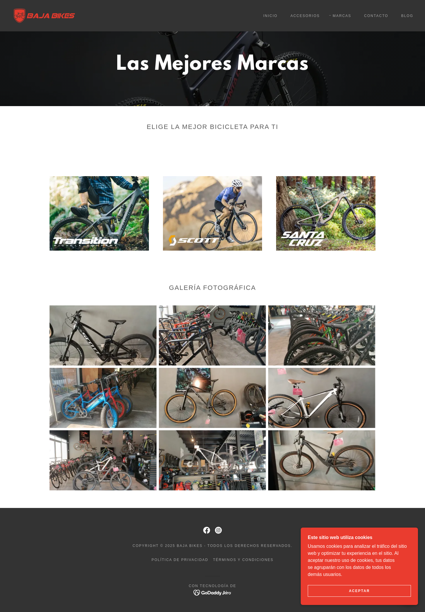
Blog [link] (407, 16)
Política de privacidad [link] (180, 560)
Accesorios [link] (305, 16)
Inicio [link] (270, 16)
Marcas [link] (342, 16)
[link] (44, 15)
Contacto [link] (376, 16)
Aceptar (359, 599)
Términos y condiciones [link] (243, 560)
